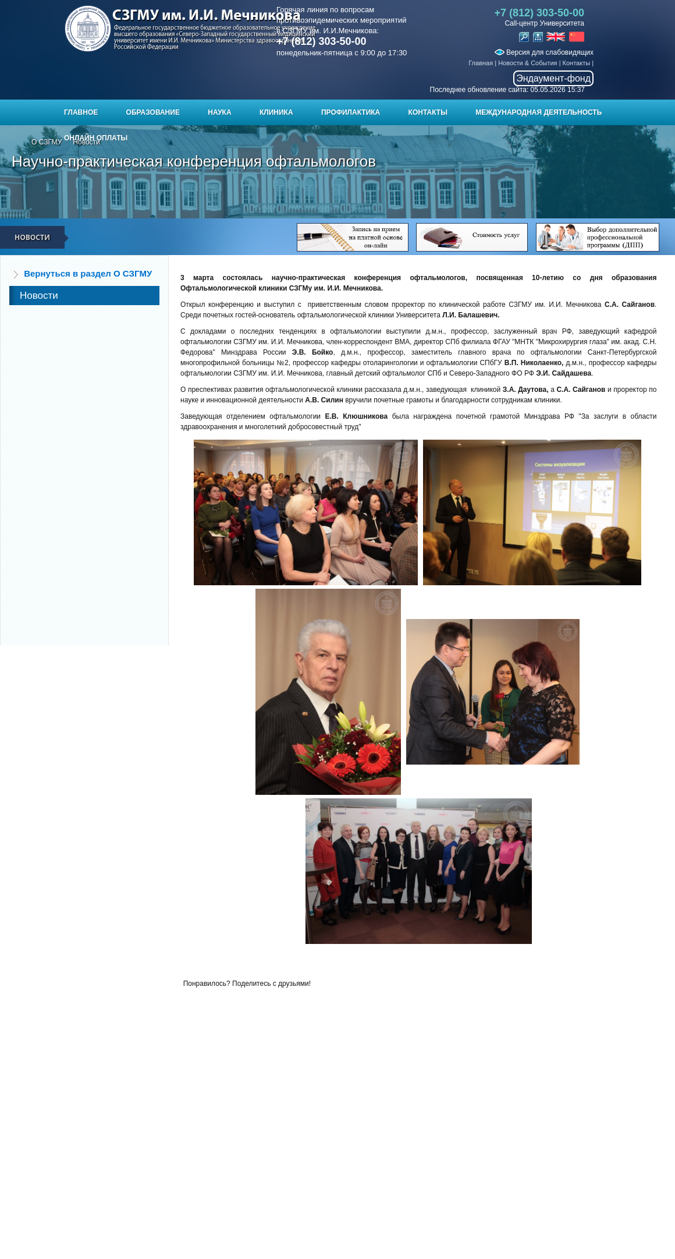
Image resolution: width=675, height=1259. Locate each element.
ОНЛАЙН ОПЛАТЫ (95, 138)
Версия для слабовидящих (544, 52)
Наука (219, 112)
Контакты (577, 62)
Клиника (276, 112)
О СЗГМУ (46, 142)
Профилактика (350, 112)
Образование (153, 112)
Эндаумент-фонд (553, 78)
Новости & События (527, 62)
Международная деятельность (538, 112)
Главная (480, 62)
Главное (81, 112)
